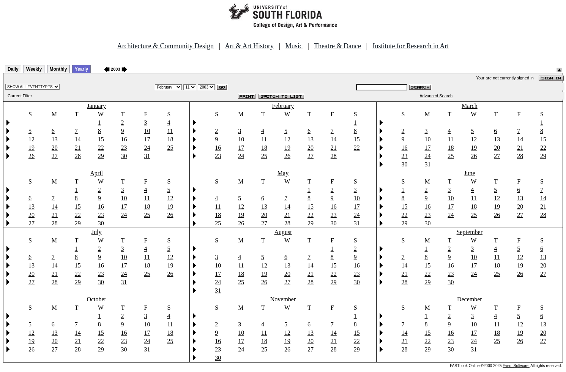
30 (124, 156)
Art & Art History (249, 46)
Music (294, 46)
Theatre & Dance (337, 46)
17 (147, 139)
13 (55, 139)
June (469, 173)
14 (78, 139)
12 (31, 139)
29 (101, 156)
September (469, 232)
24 (147, 147)
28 (78, 156)
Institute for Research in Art (411, 46)
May (283, 173)
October (96, 299)
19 (31, 147)
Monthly (58, 69)
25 (170, 147)
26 (31, 156)
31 (147, 156)
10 (147, 131)
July (96, 232)
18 (170, 139)
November (283, 299)
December (469, 299)
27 (55, 156)
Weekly (34, 69)
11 (170, 131)
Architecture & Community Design (165, 46)
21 (78, 147)
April (96, 173)
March (470, 106)
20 (55, 147)
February (283, 106)
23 (124, 147)
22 (101, 147)
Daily (13, 69)
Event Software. (516, 366)
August (283, 232)
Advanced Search (435, 95)
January (96, 106)
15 (101, 139)
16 (124, 139)
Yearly (81, 69)
